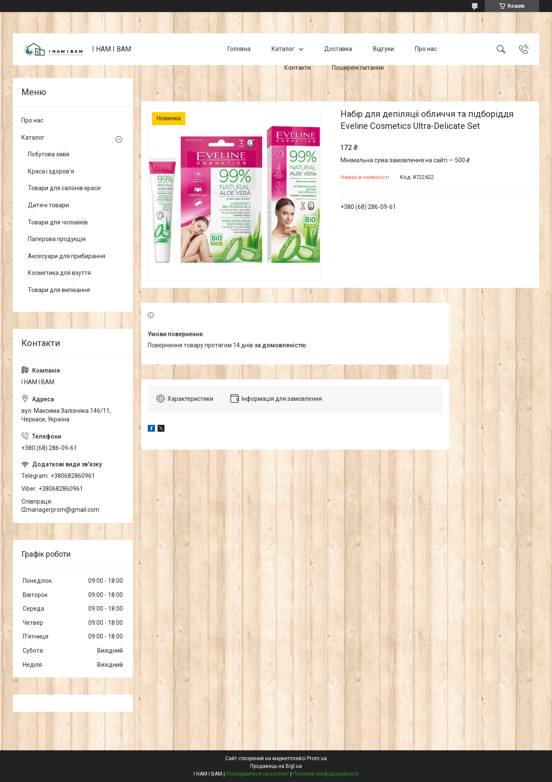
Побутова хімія (48, 154)
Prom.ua (317, 758)
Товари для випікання (59, 290)
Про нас (426, 48)
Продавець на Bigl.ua (276, 766)
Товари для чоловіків (58, 222)
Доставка (338, 48)
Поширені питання (358, 67)
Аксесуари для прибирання (66, 256)
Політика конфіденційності (325, 774)
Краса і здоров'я (51, 171)
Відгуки (383, 48)
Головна (239, 48)
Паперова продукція (57, 239)
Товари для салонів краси (64, 188)
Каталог (283, 48)
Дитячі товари (48, 205)
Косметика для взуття (59, 272)
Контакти (297, 67)
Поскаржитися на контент (257, 774)
